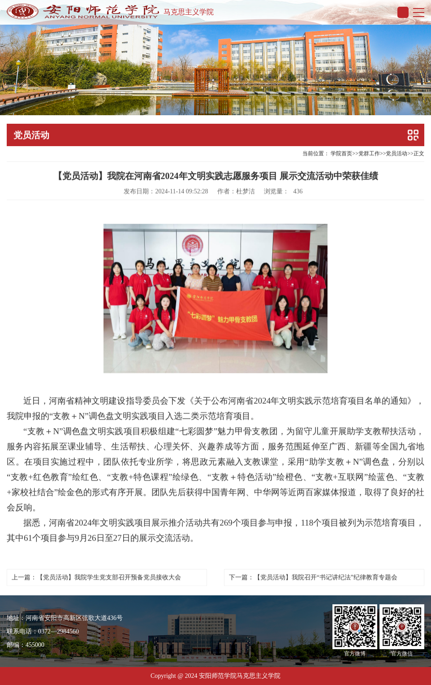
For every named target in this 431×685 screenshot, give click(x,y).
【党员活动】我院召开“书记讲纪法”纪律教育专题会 (325, 575)
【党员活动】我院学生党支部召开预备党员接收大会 (109, 575)
